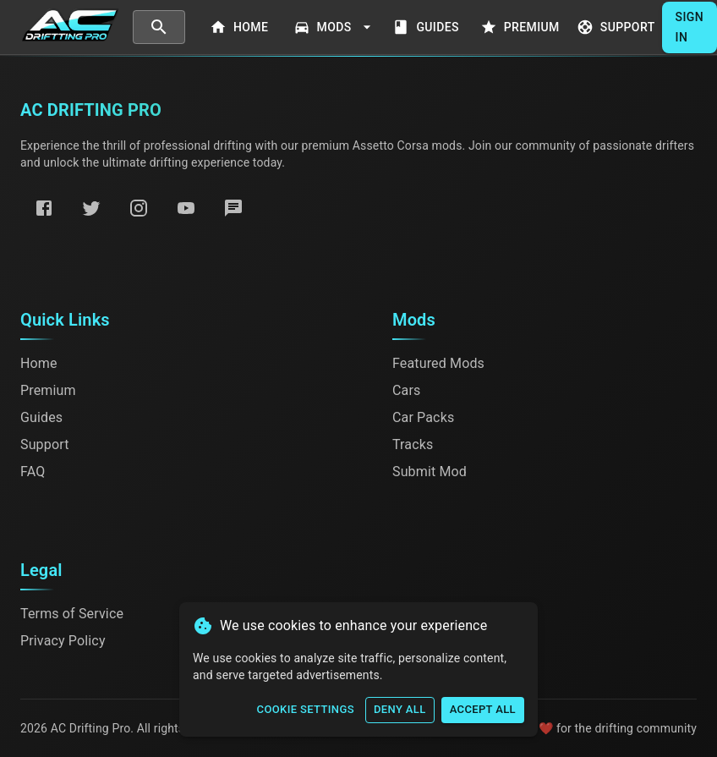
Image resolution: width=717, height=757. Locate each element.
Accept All (482, 710)
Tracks (412, 444)
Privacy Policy (63, 641)
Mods (334, 27)
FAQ (32, 472)
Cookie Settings (305, 710)
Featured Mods (438, 363)
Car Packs (423, 417)
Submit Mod (429, 472)
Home (241, 27)
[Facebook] (44, 208)
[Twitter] (91, 208)
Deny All (400, 710)
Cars (406, 390)
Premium (521, 27)
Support (617, 27)
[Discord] (233, 208)
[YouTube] (186, 208)
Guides (428, 27)
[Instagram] (139, 208)
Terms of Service (71, 614)
